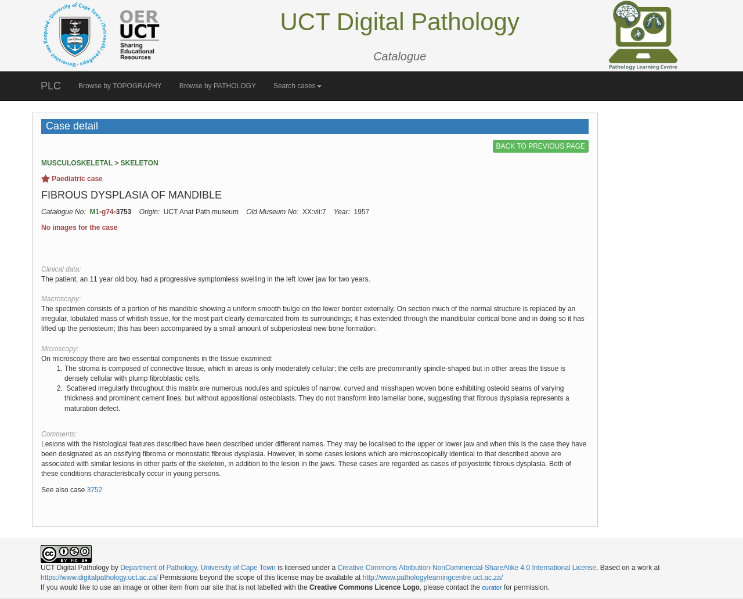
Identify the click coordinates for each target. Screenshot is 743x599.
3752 (95, 490)
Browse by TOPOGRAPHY (120, 86)
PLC (51, 86)
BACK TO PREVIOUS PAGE (540, 146)
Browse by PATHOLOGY (217, 86)
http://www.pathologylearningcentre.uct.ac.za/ (433, 577)
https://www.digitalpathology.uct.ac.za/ (99, 577)
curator (492, 587)
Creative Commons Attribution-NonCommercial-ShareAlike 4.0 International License (467, 568)
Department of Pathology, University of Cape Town (198, 568)
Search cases (297, 86)
